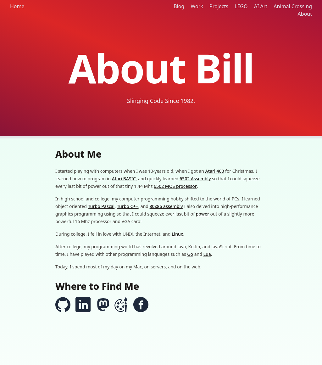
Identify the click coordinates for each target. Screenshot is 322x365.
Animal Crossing (293, 6)
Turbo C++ (127, 206)
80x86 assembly (166, 206)
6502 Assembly (195, 179)
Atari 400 (214, 171)
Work (197, 6)
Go (190, 254)
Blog (179, 6)
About (305, 13)
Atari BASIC (124, 179)
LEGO (241, 6)
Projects (218, 6)
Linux (177, 234)
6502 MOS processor (175, 186)
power (202, 214)
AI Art (260, 6)
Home (17, 6)
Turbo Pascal (101, 206)
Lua (207, 254)
